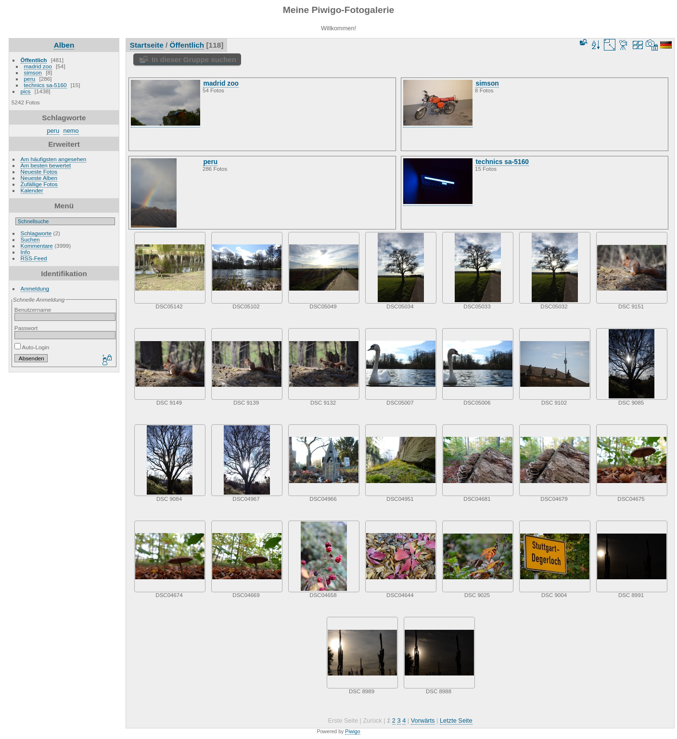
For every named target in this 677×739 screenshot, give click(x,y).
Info (25, 252)
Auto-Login (32, 347)
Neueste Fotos (39, 171)
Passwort (26, 328)
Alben (64, 45)
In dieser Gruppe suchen (194, 59)
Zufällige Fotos (39, 184)
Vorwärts (423, 720)
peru (30, 79)
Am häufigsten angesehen (54, 159)
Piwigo (352, 731)
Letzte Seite (456, 720)
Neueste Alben (39, 178)
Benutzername (32, 309)
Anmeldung (35, 288)
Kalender (32, 190)
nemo (71, 130)
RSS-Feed (34, 258)
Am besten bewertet (46, 165)
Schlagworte (36, 233)
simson (33, 72)
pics (26, 91)
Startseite (147, 45)
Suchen (30, 239)
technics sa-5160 (45, 85)
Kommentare (37, 245)
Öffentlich (34, 60)
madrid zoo (38, 66)
